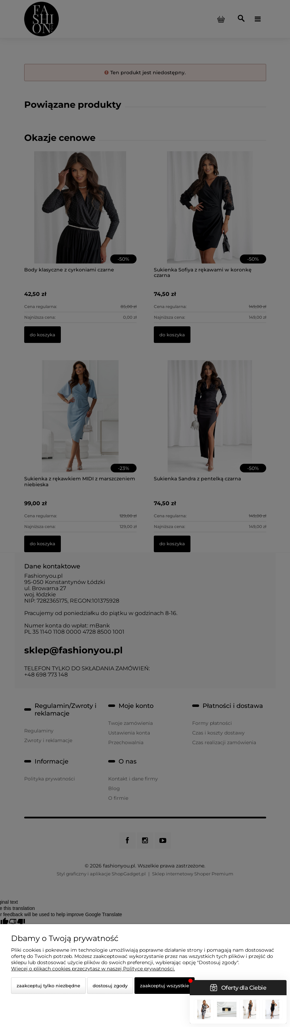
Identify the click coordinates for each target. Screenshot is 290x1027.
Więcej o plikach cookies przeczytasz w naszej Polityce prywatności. (93, 969)
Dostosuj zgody (110, 985)
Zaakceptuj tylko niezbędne (48, 985)
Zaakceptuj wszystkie (164, 985)
